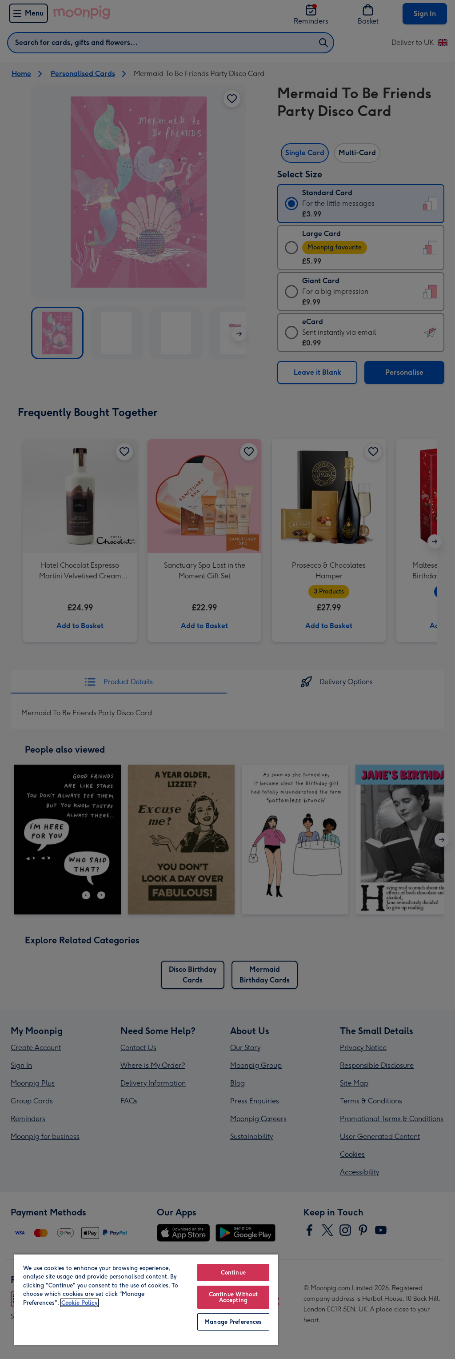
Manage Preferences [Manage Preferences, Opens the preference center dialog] (233, 1322)
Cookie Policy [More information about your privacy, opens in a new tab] (79, 1302)
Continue (233, 1272)
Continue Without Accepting (233, 1297)
